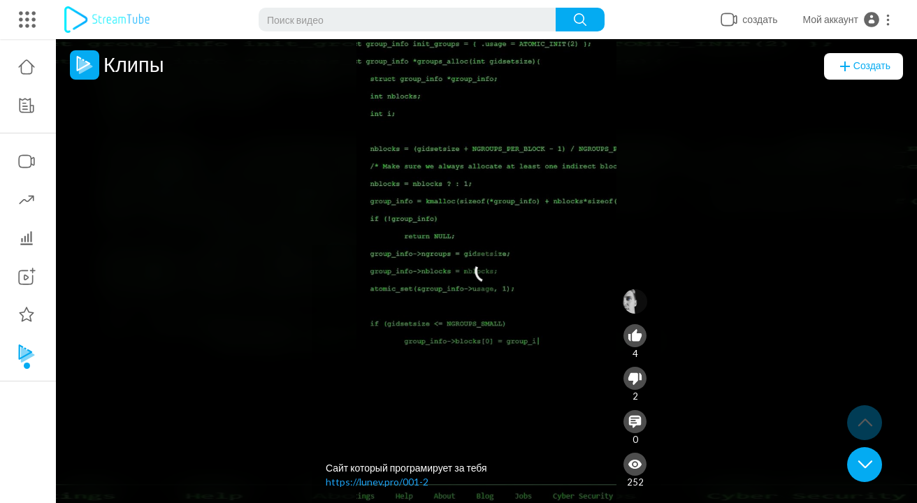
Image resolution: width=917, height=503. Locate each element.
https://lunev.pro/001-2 (377, 482)
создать (863, 66)
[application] (486, 271)
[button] (846, 19)
